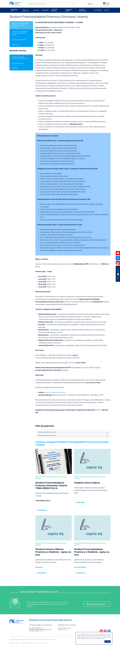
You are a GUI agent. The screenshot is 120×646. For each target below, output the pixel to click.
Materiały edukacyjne (82, 10)
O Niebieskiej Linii (14, 10)
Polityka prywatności (14, 643)
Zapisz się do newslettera (95, 604)
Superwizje (15, 44)
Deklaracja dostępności (27, 643)
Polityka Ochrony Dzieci (41, 643)
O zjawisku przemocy (54, 10)
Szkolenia (36, 10)
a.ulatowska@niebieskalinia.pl (55, 392)
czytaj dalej (41, 510)
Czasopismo (45, 10)
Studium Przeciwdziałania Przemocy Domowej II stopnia (20, 33)
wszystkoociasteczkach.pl (99, 638)
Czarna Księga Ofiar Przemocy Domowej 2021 (20, 57)
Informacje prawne (69, 10)
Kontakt (106, 10)
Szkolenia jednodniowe (19, 39)
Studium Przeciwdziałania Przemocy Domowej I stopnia (20, 25)
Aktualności (98, 10)
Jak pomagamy (26, 10)
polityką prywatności (102, 637)
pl (90, 4)
